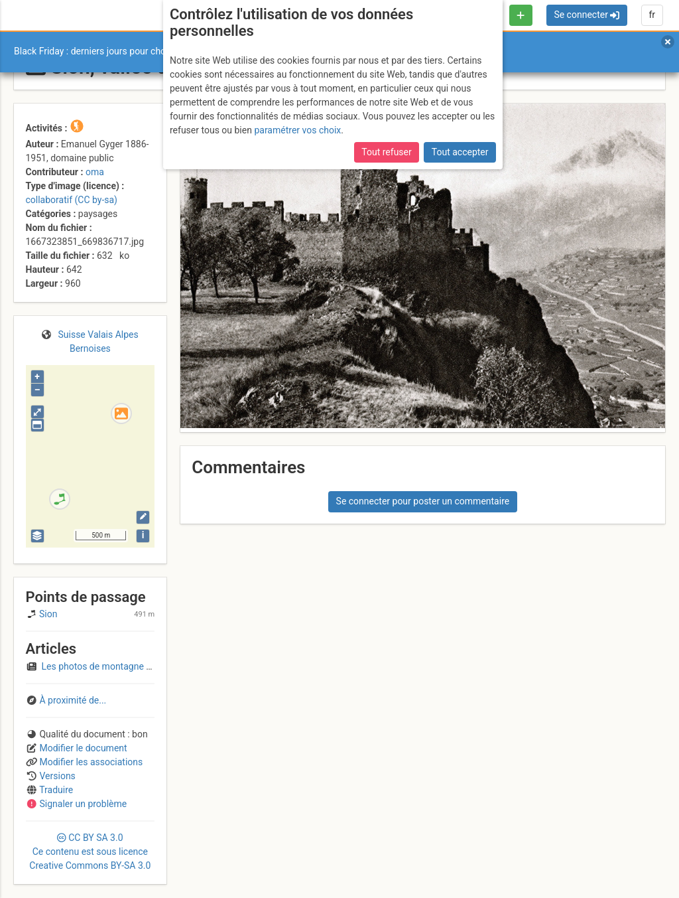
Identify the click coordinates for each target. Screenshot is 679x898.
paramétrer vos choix (297, 130)
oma (95, 172)
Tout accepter (460, 152)
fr (651, 14)
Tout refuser (386, 152)
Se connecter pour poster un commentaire (423, 501)
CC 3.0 (90, 851)
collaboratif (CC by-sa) (71, 199)
